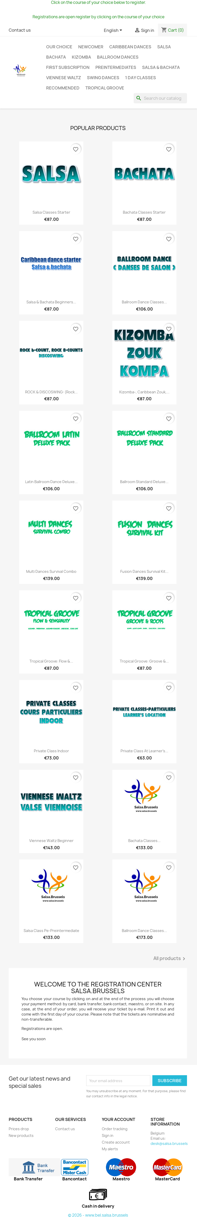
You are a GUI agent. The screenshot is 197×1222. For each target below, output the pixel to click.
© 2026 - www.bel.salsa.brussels (98, 1215)
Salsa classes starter (51, 212)
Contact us (20, 30)
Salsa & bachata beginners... (51, 302)
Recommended (63, 88)
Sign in (107, 1135)
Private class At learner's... (144, 750)
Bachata (56, 57)
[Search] (160, 98)
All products (170, 959)
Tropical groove (104, 88)
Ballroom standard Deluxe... (144, 481)
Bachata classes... (144, 840)
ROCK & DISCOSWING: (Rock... (51, 392)
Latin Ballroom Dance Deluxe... (51, 481)
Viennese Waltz (63, 77)
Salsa (164, 47)
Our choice (59, 47)
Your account (118, 1119)
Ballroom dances (118, 57)
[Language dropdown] (114, 31)
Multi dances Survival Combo (51, 571)
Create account (116, 1142)
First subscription (68, 67)
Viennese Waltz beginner (51, 840)
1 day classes (140, 77)
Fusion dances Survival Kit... (144, 571)
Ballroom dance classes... (144, 302)
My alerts (110, 1148)
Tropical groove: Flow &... (51, 661)
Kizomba (81, 57)
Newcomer (90, 47)
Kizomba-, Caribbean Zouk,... (144, 392)
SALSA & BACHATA (161, 67)
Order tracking (114, 1128)
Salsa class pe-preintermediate (51, 930)
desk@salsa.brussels (169, 1143)
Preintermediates (115, 67)
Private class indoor (51, 750)
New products (21, 1135)
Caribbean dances (130, 47)
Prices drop (19, 1128)
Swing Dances (103, 77)
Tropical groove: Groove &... (144, 661)
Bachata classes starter (144, 212)
